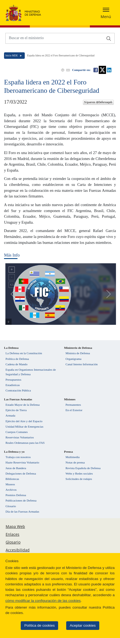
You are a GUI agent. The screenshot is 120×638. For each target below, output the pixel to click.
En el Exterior (74, 410)
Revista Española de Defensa (83, 468)
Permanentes (73, 404)
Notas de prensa (75, 462)
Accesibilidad (18, 549)
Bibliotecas (12, 478)
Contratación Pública (18, 390)
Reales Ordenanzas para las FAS (25, 442)
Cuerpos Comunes (17, 432)
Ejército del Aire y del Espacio (24, 421)
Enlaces (12, 534)
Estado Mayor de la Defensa (23, 404)
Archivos (11, 489)
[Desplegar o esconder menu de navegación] (106, 12)
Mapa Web (15, 526)
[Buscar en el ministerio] (54, 38)
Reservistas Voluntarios (20, 437)
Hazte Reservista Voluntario (22, 462)
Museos (10, 484)
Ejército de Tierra (16, 410)
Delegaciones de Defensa (21, 473)
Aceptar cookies (79, 625)
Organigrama (74, 358)
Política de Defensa (17, 358)
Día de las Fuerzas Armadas (22, 511)
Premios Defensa (16, 495)
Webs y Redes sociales (79, 473)
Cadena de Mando (16, 364)
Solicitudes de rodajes (79, 478)
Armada (10, 415)
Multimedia (73, 457)
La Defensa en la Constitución (24, 353)
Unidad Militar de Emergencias (25, 426)
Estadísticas (13, 385)
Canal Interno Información (82, 364)
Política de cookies (36, 625)
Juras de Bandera (16, 468)
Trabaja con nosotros (18, 457)
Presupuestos (13, 379)
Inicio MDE (11, 55)
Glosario (11, 506)
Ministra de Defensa (78, 353)
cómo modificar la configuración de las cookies (39, 601)
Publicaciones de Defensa (21, 500)
